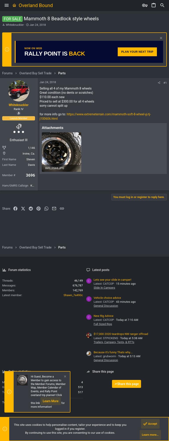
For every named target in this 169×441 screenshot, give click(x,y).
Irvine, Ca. (29, 153)
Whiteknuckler (15, 24)
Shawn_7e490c (73, 295)
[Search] (162, 5)
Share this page (126, 384)
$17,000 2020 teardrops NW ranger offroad (121, 334)
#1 (165, 82)
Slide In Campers (104, 287)
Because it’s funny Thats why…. (113, 352)
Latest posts (101, 270)
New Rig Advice (104, 316)
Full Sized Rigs (103, 324)
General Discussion (106, 305)
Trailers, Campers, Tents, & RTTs (114, 342)
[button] (6, 5)
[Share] (159, 83)
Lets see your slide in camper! (112, 279)
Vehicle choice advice (107, 297)
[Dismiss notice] (160, 38)
